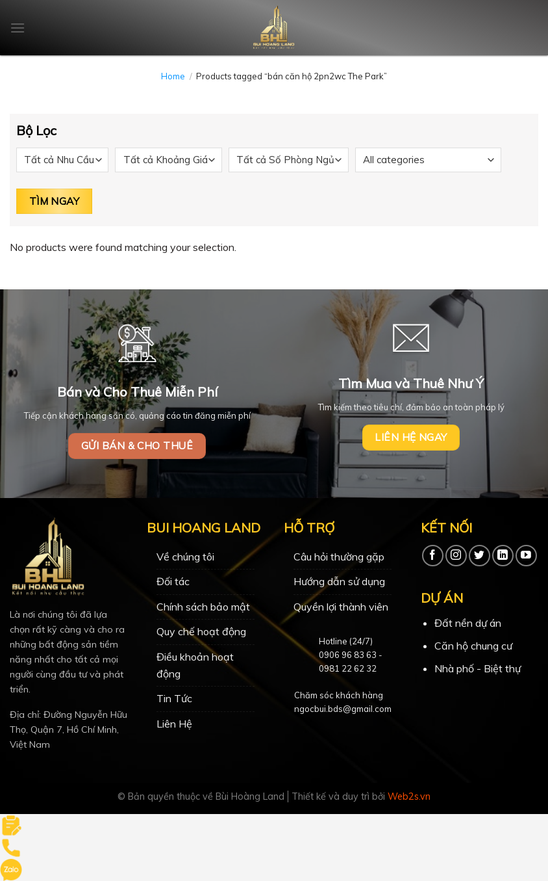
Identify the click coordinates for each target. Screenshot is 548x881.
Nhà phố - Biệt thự (477, 668)
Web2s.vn (409, 796)
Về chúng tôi (185, 556)
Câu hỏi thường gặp (338, 556)
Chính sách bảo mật (203, 606)
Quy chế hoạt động (201, 631)
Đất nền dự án (467, 622)
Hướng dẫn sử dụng (339, 581)
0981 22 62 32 (348, 668)
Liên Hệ (174, 723)
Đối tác (173, 581)
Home (173, 76)
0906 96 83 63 (348, 655)
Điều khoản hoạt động (195, 665)
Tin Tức (174, 698)
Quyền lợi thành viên (340, 606)
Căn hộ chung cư (473, 645)
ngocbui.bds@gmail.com (343, 708)
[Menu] (17, 28)
